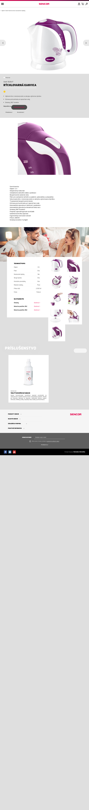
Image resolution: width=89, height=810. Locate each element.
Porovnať (8, 77)
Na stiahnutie (20, 112)
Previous (3, 43)
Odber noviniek (26, 437)
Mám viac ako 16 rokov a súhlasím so (46, 441)
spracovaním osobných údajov (53, 441)
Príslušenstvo (9, 112)
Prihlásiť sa (44, 445)
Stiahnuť (36, 302)
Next (86, 43)
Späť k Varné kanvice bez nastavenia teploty (13, 10)
